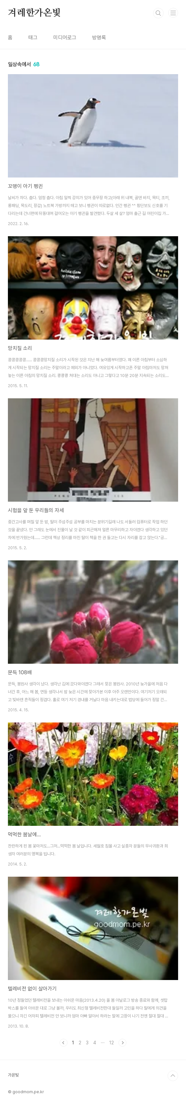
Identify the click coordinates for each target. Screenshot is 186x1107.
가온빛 (13, 1075)
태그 (33, 37)
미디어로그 (64, 37)
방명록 (99, 37)
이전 (63, 1043)
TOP (173, 1076)
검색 (158, 13)
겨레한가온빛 (34, 13)
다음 (122, 1043)
